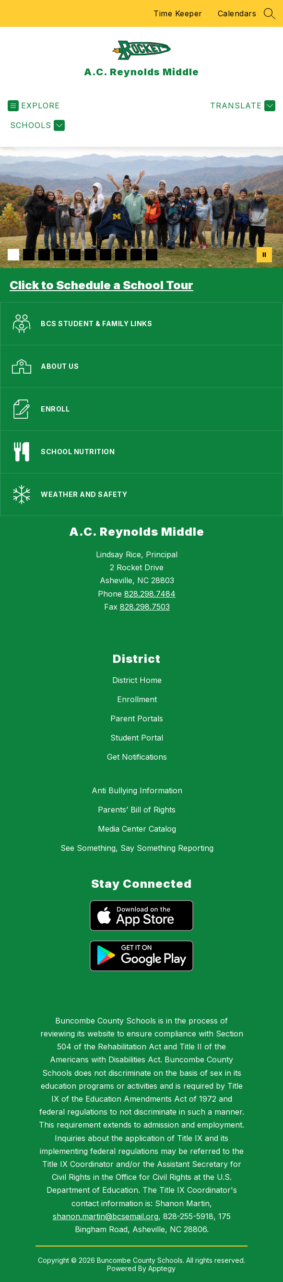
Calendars (237, 13)
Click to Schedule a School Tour (101, 285)
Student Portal (136, 737)
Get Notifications (137, 757)
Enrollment (137, 699)
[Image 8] (121, 254)
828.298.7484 (150, 594)
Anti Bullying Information (137, 790)
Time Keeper (177, 13)
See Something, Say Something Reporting (136, 848)
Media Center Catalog (137, 829)
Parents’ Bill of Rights (137, 809)
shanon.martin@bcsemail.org (105, 1216)
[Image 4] (59, 254)
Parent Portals (136, 718)
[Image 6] (90, 254)
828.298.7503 (145, 607)
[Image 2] (29, 254)
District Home (137, 680)
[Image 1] (13, 254)
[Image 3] (44, 254)
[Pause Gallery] (264, 254)
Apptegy (162, 1268)
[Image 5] (75, 254)
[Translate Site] (241, 106)
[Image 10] (151, 254)
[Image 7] (105, 254)
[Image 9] (136, 254)
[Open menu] (34, 106)
